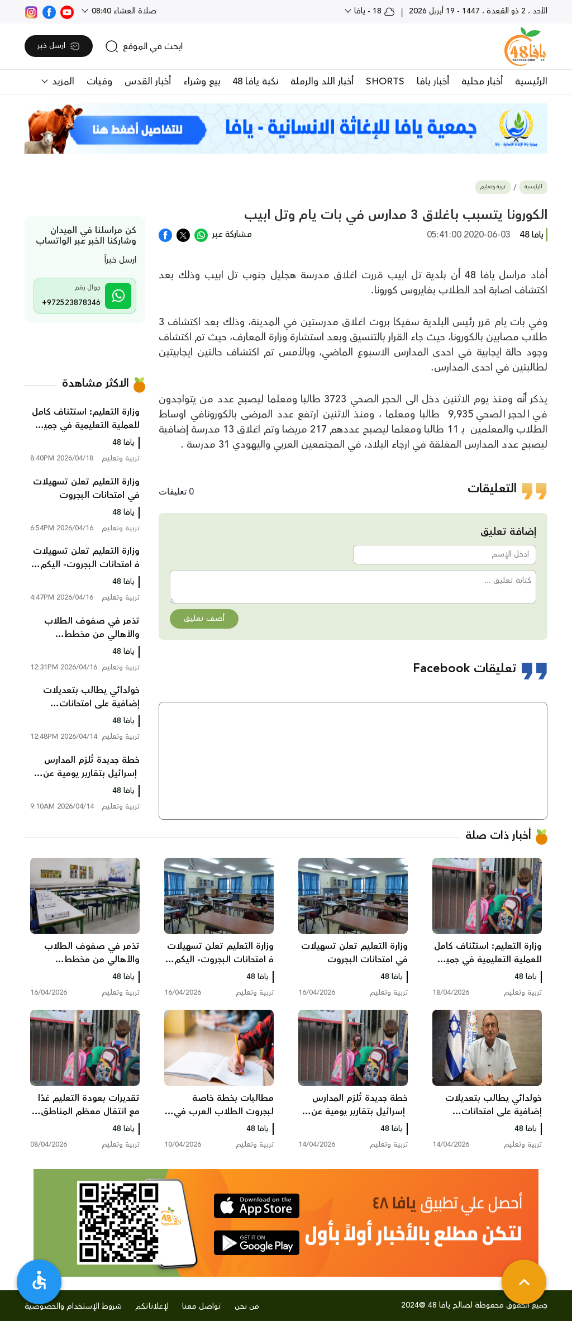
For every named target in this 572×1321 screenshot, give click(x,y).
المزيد (61, 81)
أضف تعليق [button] (204, 618)
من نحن (247, 1306)
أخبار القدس (148, 81)
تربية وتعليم (493, 187)
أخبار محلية (482, 81)
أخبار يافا (433, 81)
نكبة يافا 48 (255, 81)
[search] (144, 46)
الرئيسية (531, 81)
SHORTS (385, 81)
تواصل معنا (201, 1306)
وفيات (99, 81)
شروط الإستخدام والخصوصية (73, 1306)
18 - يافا (373, 11)
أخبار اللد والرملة (322, 81)
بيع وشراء (201, 81)
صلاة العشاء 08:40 (122, 11)
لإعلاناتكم (152, 1306)
